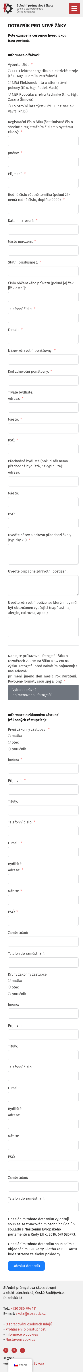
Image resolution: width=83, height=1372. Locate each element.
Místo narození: (20, 241)
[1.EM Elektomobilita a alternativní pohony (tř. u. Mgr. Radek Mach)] (9, 82)
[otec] (9, 742)
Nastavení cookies (20, 1339)
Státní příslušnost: (23, 262)
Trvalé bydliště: (20, 392)
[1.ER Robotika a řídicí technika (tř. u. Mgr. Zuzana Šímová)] (9, 94)
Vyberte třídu (18, 65)
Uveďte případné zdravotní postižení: (38, 571)
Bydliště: (15, 864)
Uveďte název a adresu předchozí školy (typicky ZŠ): (39, 537)
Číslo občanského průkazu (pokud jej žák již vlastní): (40, 285)
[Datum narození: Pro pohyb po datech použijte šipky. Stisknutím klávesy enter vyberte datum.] (43, 229)
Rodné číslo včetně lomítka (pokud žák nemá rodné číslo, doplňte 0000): (39, 197)
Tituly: (13, 801)
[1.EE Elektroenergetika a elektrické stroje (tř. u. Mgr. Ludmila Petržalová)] (9, 70)
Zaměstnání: (18, 933)
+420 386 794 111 (24, 1308)
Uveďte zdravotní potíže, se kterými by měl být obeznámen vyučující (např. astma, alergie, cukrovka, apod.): (42, 607)
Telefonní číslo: (20, 309)
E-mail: (13, 330)
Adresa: (14, 398)
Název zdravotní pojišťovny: (30, 350)
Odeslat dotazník (26, 1266)
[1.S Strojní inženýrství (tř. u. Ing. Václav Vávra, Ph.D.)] (9, 105)
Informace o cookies (22, 1334)
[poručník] (9, 749)
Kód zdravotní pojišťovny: (28, 371)
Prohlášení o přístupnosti (26, 1329)
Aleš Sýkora (35, 1363)
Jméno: (13, 153)
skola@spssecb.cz (31, 1313)
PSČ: (11, 440)
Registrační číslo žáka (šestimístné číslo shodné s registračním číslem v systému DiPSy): (40, 127)
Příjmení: (15, 174)
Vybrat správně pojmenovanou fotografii (32, 692)
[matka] (9, 735)
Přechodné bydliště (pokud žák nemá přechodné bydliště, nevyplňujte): (38, 463)
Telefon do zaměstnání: (26, 953)
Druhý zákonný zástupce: (28, 974)
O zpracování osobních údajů (29, 1324)
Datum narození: (21, 220)
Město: (13, 419)
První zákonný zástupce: (27, 729)
